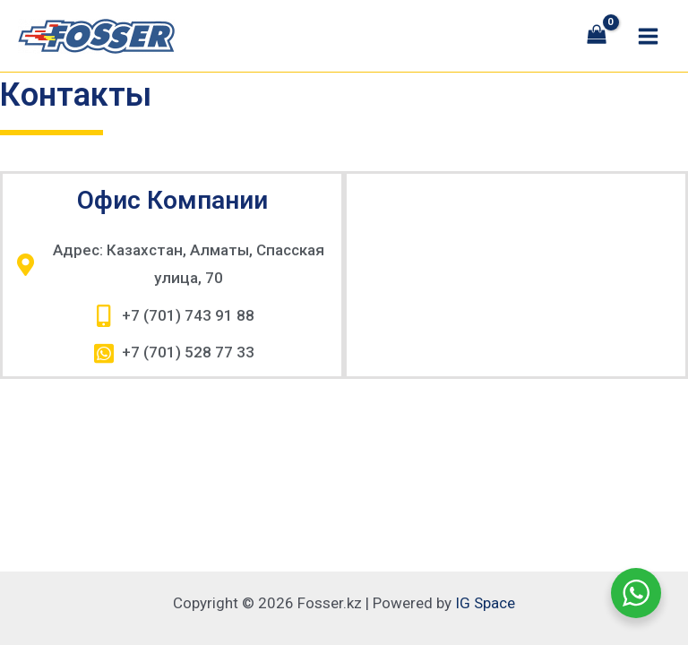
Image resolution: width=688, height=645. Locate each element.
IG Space (485, 603)
